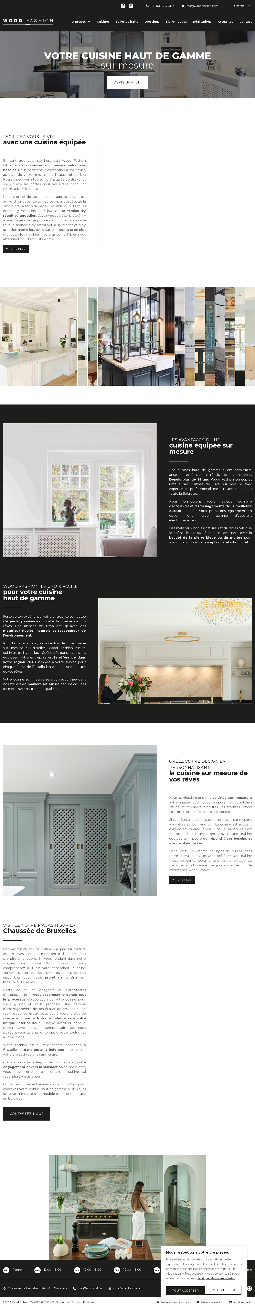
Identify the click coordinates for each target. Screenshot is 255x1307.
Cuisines (103, 21)
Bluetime (75, 1302)
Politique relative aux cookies (217, 1281)
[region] (204, 1273)
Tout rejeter (184, 1290)
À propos (81, 21)
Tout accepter (222, 1290)
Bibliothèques (176, 21)
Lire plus (18, 249)
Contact (245, 21)
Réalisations (202, 21)
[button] (16, 249)
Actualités (225, 21)
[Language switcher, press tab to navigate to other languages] (241, 6)
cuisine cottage (233, 860)
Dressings (151, 21)
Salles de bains (127, 21)
